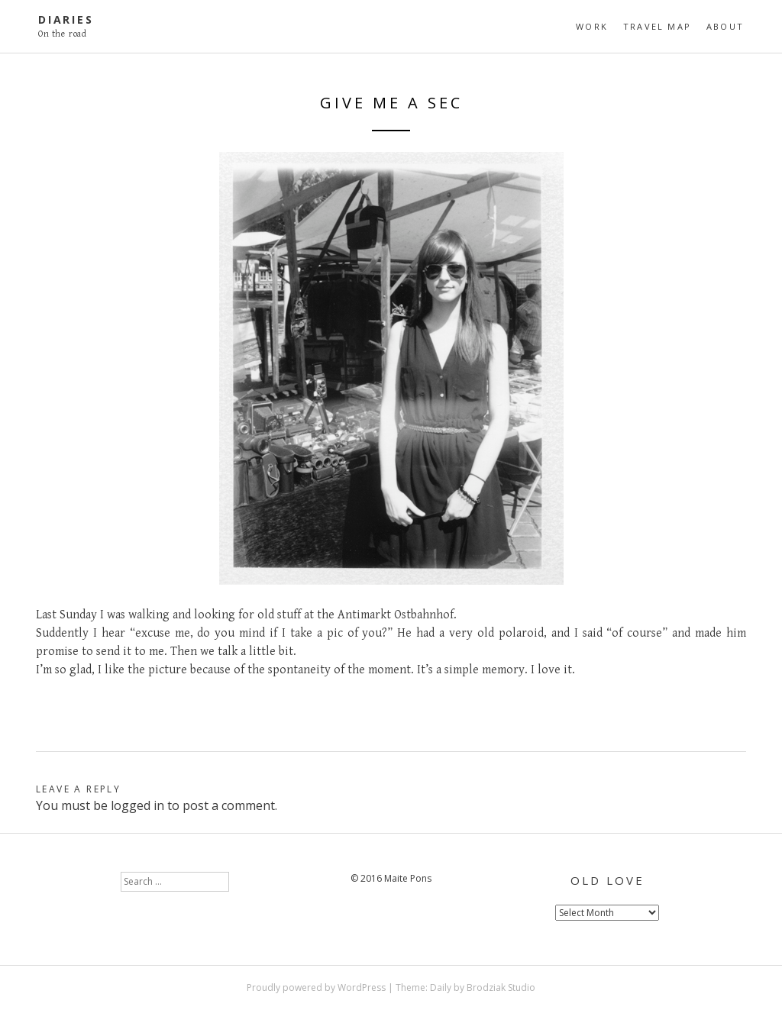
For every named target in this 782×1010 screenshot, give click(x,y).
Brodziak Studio (501, 987)
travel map (657, 26)
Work (592, 26)
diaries (66, 19)
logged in (137, 805)
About (725, 26)
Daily (440, 987)
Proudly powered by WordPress (316, 987)
